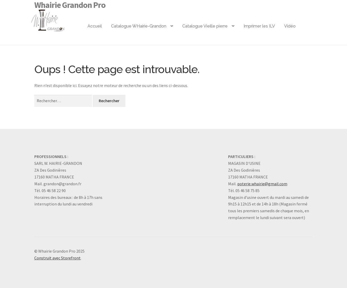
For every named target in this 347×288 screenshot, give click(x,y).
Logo (56, 18)
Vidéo (290, 26)
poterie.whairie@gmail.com (262, 183)
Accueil (94, 26)
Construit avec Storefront (57, 257)
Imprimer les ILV (259, 26)
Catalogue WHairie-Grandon (138, 26)
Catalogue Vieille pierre (205, 26)
